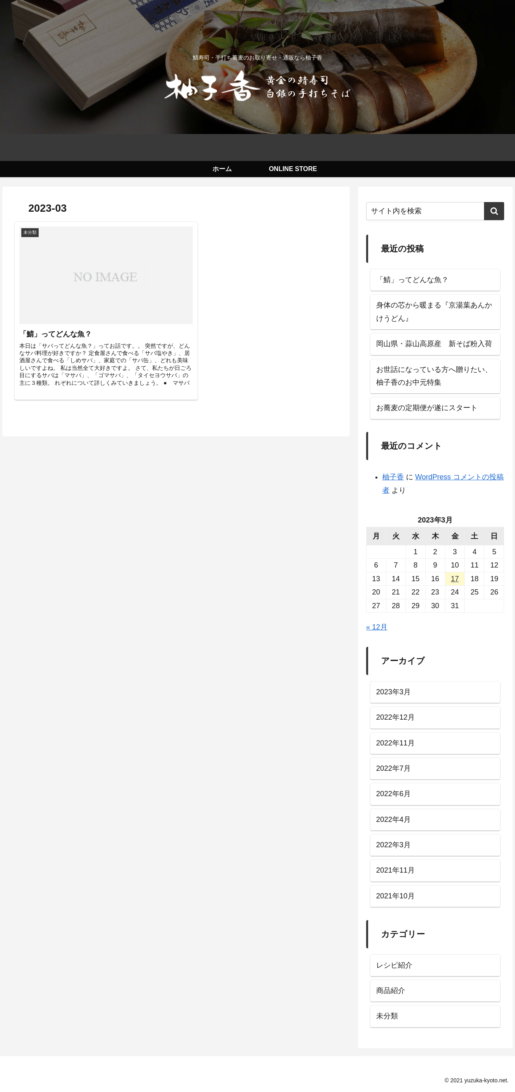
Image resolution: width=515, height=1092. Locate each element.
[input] (435, 211)
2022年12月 (395, 717)
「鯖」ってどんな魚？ (412, 280)
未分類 (387, 1016)
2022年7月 (393, 768)
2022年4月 (393, 819)
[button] (494, 211)
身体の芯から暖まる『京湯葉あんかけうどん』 (434, 311)
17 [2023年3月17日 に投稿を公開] (455, 579)
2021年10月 (395, 896)
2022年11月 (395, 743)
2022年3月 (393, 845)
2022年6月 (393, 794)
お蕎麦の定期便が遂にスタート (427, 408)
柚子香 (393, 477)
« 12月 (376, 627)
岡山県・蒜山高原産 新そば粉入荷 (434, 344)
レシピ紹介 (394, 965)
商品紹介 (390, 991)
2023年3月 (393, 692)
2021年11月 (395, 870)
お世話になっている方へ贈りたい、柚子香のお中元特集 (434, 375)
